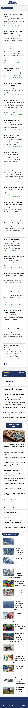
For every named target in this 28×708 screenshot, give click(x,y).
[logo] (14, 2)
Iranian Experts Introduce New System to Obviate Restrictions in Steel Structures (17, 562)
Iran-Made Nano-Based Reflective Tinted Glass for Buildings (19, 551)
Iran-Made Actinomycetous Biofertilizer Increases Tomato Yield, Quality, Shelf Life (15, 393)
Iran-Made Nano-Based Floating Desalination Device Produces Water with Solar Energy (17, 605)
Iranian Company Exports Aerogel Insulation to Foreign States (14, 458)
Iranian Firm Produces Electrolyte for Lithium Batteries (14, 489)
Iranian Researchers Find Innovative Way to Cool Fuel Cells (14, 484)
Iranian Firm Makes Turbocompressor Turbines (14, 503)
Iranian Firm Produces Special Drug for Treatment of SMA (15, 380)
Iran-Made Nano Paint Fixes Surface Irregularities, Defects (20, 583)
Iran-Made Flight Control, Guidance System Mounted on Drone (19, 648)
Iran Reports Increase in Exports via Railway (14, 385)
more (22, 534)
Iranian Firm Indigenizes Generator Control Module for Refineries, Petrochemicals (15, 389)
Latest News (7, 372)
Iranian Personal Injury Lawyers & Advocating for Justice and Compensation (12, 348)
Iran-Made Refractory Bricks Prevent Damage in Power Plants (14, 453)
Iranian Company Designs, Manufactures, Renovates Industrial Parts (18, 594)
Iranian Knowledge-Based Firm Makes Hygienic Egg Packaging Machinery (19, 680)
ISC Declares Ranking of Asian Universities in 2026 (15, 418)
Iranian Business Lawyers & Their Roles (14, 187)
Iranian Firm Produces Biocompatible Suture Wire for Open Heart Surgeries (14, 479)
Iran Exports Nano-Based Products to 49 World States (20, 626)
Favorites (21, 372)
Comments (7, 375)
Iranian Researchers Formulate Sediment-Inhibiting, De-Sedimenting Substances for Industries (16, 573)
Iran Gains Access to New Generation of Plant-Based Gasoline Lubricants (14, 474)
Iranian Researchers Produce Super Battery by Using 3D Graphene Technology (14, 494)
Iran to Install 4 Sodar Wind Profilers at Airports (19, 689)
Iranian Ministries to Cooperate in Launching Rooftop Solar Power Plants (19, 542)
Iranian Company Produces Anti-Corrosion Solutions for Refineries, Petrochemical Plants (16, 670)
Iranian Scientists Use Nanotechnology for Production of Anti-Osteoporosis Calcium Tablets (14, 522)
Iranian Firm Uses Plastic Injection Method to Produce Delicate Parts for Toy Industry (18, 658)
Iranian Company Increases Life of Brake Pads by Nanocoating (15, 408)
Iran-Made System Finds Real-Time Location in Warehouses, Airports (15, 398)
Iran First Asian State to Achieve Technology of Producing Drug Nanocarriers (15, 413)
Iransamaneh (25, 707)
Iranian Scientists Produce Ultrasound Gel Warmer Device (14, 516)
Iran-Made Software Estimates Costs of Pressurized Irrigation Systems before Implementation (14, 464)
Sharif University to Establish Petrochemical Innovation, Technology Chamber (16, 637)
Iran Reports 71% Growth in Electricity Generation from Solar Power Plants (14, 469)
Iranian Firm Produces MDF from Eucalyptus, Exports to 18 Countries (14, 507)
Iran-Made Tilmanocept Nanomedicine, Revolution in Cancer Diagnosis (18, 617)
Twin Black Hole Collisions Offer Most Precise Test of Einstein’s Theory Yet (15, 403)
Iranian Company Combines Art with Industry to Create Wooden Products (14, 445)
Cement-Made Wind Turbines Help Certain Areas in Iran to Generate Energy (14, 499)
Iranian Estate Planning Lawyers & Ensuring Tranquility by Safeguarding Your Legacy (13, 223)
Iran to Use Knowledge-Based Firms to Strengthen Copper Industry (14, 512)
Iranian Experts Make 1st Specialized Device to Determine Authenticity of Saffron (14, 528)
